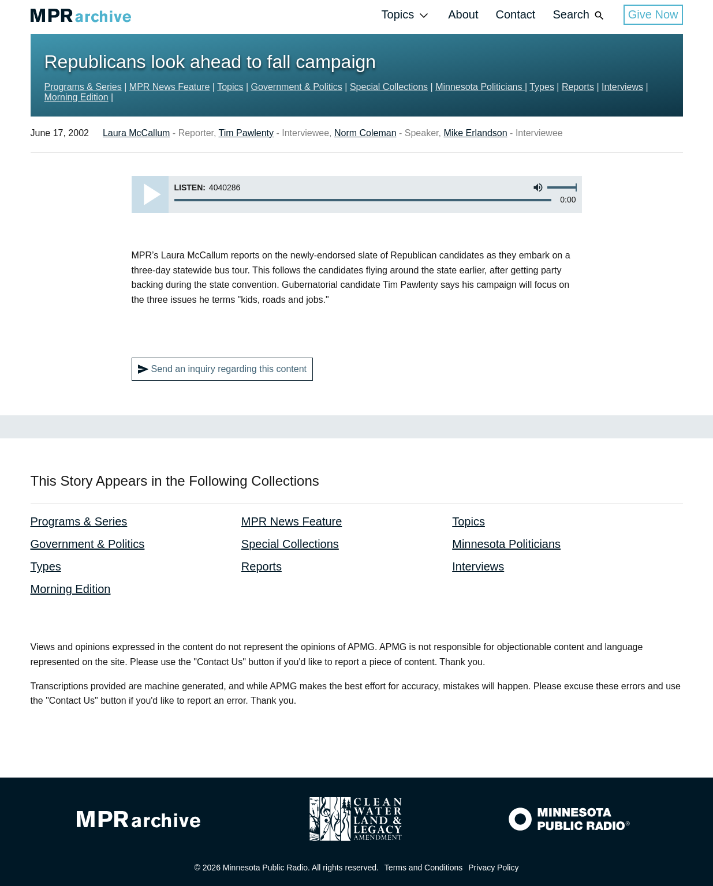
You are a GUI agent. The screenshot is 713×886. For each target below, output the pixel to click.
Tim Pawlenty (246, 133)
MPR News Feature (169, 87)
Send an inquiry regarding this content (222, 369)
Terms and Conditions (423, 867)
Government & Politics (296, 87)
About (463, 14)
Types (541, 87)
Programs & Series (83, 87)
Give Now (653, 14)
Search (579, 15)
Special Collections (389, 87)
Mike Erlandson (475, 133)
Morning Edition (76, 97)
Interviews (622, 87)
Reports (578, 87)
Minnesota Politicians (480, 87)
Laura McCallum (136, 133)
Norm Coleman (365, 133)
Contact (515, 14)
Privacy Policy (493, 867)
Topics (406, 15)
